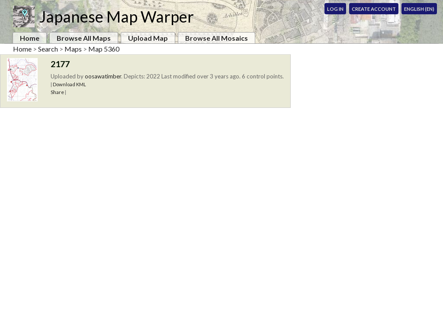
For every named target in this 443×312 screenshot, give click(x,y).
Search (48, 49)
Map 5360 (103, 49)
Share (57, 92)
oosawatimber (103, 76)
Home (29, 38)
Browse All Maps (84, 38)
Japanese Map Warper (116, 16)
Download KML (69, 84)
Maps (73, 49)
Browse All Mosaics (216, 38)
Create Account (374, 9)
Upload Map (148, 38)
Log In (335, 9)
